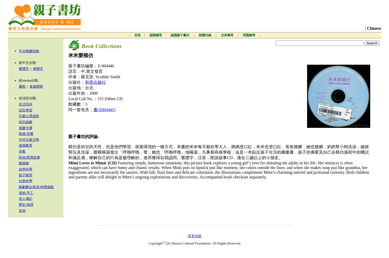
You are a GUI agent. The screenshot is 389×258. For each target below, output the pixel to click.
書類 (22, 86)
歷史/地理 (26, 205)
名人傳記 (25, 199)
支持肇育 (227, 35)
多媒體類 (36, 86)
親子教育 (25, 175)
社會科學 (25, 181)
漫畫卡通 (25, 128)
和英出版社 (95, 82)
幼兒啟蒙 (25, 122)
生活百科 (25, 104)
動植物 (24, 163)
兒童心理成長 (29, 116)
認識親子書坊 (180, 35)
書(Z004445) (104, 109)
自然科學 (25, 169)
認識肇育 (155, 35)
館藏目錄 (205, 35)
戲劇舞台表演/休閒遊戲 (36, 187)
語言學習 (25, 110)
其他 (22, 211)
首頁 (137, 35)
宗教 (22, 151)
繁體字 (24, 69)
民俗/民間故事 (29, 157)
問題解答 (249, 35)
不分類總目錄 (29, 51)
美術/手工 (26, 193)
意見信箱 (194, 236)
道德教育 (25, 145)
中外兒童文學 (29, 140)
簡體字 (38, 69)
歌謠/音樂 (26, 134)
